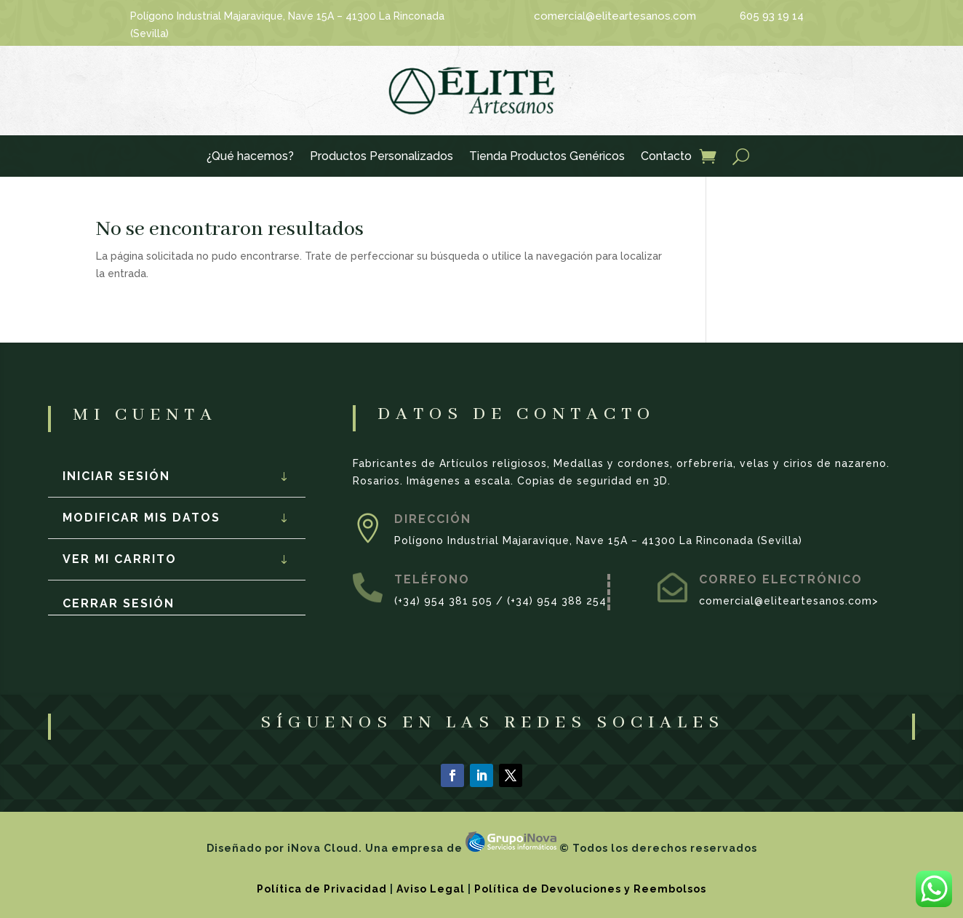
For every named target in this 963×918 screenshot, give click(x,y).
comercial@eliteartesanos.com (615, 16)
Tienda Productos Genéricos (547, 157)
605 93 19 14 (772, 16)
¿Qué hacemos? (250, 157)
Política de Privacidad (322, 889)
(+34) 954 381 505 (443, 601)
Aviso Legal (430, 889)
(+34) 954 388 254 (557, 601)
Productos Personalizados (381, 157)
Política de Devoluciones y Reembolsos (590, 889)
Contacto (666, 157)
